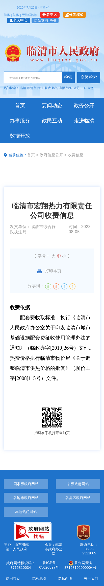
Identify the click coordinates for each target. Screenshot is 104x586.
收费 (48, 88)
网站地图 (39, 578)
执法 (40, 88)
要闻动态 (52, 105)
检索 (68, 77)
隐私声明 (65, 578)
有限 (62, 88)
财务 (91, 88)
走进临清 (84, 120)
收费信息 (76, 155)
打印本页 (49, 271)
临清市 (31, 88)
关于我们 (91, 578)
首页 (20, 105)
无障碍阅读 (29, 15)
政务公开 (84, 105)
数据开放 (20, 136)
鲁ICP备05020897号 (49, 565)
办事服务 (20, 120)
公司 (76, 88)
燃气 (55, 88)
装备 (69, 88)
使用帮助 (13, 578)
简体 (7, 15)
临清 (23, 88)
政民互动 (52, 120)
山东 (84, 88)
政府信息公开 (51, 155)
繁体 (16, 15)
